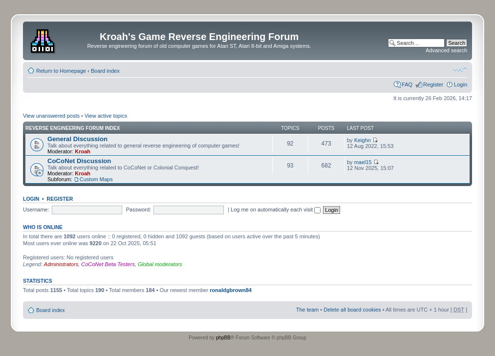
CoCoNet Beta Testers (108, 264)
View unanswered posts (51, 116)
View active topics (106, 116)
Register (433, 84)
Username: (36, 209)
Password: (138, 209)
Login (460, 84)
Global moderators (160, 264)
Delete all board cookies (352, 310)
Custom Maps (96, 179)
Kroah (82, 151)
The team (307, 310)
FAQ (407, 84)
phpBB (223, 337)
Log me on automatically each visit (276, 209)
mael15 (363, 162)
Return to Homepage (61, 71)
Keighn (362, 140)
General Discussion (77, 139)
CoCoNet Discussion (79, 161)
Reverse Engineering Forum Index (72, 128)
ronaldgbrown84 (231, 290)
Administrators (61, 264)
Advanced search (446, 50)
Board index (105, 71)
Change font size (460, 68)
